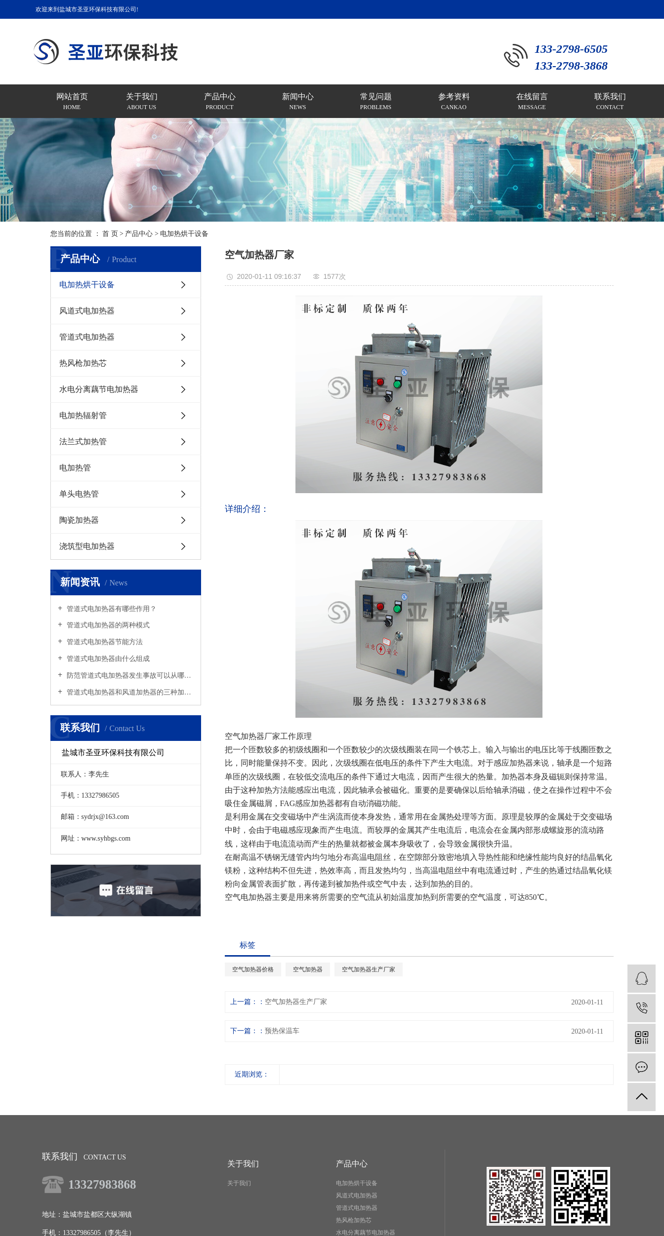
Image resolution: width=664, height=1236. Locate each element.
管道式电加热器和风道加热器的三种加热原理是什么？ (129, 692)
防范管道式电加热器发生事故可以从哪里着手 (129, 675)
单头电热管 (79, 494)
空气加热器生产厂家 (368, 969)
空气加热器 (308, 969)
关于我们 (239, 1183)
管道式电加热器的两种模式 (107, 625)
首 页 (110, 233)
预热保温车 (282, 1031)
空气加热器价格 (253, 969)
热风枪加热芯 (83, 363)
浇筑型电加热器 (87, 546)
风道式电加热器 (87, 311)
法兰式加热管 (83, 441)
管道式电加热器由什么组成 (107, 658)
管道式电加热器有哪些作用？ (111, 609)
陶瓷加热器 (79, 520)
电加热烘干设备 (184, 233)
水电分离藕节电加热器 (98, 389)
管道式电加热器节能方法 (104, 642)
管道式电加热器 (87, 337)
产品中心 (139, 233)
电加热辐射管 (83, 415)
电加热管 (75, 468)
